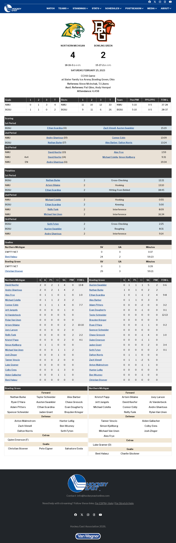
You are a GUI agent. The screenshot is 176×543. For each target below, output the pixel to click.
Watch (50, 8)
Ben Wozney (95, 371)
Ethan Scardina (55, 128)
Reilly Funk (53, 208)
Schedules (112, 8)
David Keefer (55, 152)
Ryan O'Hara (95, 322)
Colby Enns (11, 366)
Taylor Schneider (98, 312)
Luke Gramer (11, 361)
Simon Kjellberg (127, 156)
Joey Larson (11, 327)
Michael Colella (110, 156)
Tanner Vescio (12, 356)
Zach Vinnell (109, 128)
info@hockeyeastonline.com (93, 492)
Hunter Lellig (96, 366)
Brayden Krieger (97, 317)
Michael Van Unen (53, 213)
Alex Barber (111, 142)
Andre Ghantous (54, 137)
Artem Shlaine (53, 184)
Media (151, 8)
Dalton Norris (125, 142)
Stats (95, 8)
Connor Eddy (118, 137)
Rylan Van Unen (13, 317)
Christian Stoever (14, 269)
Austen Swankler (125, 128)
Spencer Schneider (99, 327)
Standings (79, 8)
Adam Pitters (96, 302)
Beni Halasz (11, 255)
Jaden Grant (95, 342)
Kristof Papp (12, 337)
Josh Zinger (11, 351)
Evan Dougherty (97, 307)
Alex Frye (119, 152)
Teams (62, 8)
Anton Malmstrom (98, 361)
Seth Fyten (53, 222)
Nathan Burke (55, 142)
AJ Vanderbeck (13, 312)
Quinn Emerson (97, 337)
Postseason (133, 8)
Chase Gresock (97, 332)
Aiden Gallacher (13, 371)
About (165, 8)
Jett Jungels (11, 307)
